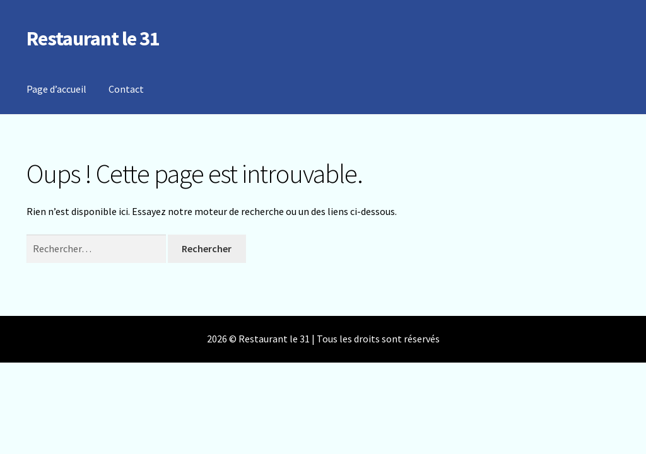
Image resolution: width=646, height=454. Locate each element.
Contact (126, 89)
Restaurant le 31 (93, 38)
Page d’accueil (56, 89)
